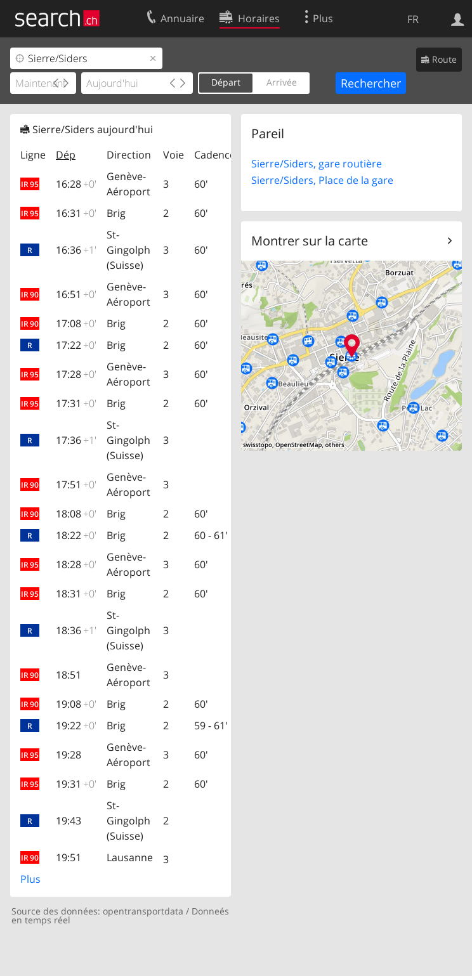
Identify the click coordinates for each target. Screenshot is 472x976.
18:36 (76, 630)
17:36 (76, 440)
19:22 (76, 725)
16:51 (76, 294)
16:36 (76, 250)
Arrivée (281, 82)
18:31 (76, 594)
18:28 (76, 564)
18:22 (76, 535)
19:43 (68, 821)
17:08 (76, 323)
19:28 (68, 755)
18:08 (76, 514)
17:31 (76, 403)
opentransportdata (143, 911)
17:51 (76, 484)
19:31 (76, 784)
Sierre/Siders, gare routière (316, 164)
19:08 (76, 704)
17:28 (76, 374)
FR (413, 19)
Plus (30, 879)
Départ (225, 82)
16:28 (76, 184)
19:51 (68, 857)
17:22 (76, 345)
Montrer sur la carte (309, 240)
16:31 (76, 213)
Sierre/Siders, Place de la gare (322, 180)
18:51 (68, 675)
